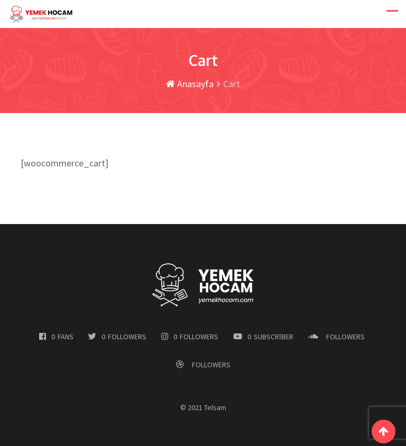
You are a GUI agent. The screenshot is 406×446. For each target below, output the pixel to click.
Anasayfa (190, 84)
